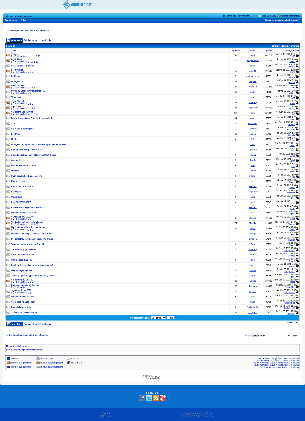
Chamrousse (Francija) (21, 260)
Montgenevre (17, 81)
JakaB (253, 160)
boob (293, 235)
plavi (253, 55)
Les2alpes (16, 192)
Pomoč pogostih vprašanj (238, 16)
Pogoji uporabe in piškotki (198, 413)
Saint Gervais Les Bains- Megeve (26, 176)
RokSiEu (253, 149)
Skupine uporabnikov (290, 16)
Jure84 (252, 71)
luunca (253, 134)
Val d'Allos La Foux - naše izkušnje (27, 222)
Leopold (252, 81)
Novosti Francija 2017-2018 (23, 165)
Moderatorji (22, 346)
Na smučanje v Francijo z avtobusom (28, 227)
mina (252, 302)
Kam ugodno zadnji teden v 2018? (27, 150)
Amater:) (253, 102)
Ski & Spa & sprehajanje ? (23, 129)
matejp (252, 233)
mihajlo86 (291, 193)
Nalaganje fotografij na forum (18, 16)
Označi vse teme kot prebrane (285, 46)
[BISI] (292, 208)
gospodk (291, 82)
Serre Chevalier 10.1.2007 (23, 255)
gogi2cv (291, 135)
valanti (253, 155)
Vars (13, 123)
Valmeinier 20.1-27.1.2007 (23, 217)
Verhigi (292, 266)
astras (292, 103)
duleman (253, 286)
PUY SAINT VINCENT (21, 202)
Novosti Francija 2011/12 (22, 297)
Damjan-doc (252, 108)
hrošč (292, 282)
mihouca (253, 239)
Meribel (14, 139)
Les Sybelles (17, 70)
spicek (253, 118)
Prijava (24, 20)
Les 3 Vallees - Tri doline (22, 66)
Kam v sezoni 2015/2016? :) (24, 186)
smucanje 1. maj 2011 (21, 290)
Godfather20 (253, 307)
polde (252, 66)
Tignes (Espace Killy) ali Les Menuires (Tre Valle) (33, 276)
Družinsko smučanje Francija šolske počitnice (32, 118)
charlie (253, 202)
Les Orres (15, 134)
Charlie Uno (290, 287)
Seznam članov (269, 16)
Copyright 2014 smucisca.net (198, 416)
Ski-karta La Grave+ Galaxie (24, 312)
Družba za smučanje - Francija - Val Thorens (31, 234)
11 (33, 56)
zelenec (291, 67)
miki (253, 165)
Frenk (292, 151)
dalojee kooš (253, 60)
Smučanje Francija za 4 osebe (25, 285)
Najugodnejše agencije (21, 270)
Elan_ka (253, 186)
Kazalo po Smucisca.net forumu (24, 30)
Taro (293, 88)
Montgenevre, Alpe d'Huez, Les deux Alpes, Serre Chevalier (38, 144)
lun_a (252, 265)
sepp (252, 97)
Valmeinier (16, 97)
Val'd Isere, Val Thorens (22, 112)
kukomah (252, 123)
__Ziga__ (291, 93)
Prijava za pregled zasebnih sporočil (281, 20)
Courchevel (16, 197)
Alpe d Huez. (17, 107)
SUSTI (292, 261)
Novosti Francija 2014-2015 (23, 213)
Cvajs (292, 140)
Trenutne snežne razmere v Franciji (27, 244)
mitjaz (292, 177)
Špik (253, 139)
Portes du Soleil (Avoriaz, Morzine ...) (28, 91)
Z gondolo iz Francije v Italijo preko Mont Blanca (33, 155)
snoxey (292, 77)
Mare (252, 254)
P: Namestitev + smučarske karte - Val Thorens (32, 239)
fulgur (252, 260)
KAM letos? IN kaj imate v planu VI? (27, 207)
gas (252, 181)
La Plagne (15, 76)
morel (252, 113)
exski (292, 114)
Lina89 (252, 270)
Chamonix (16, 160)
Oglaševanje (107, 416)
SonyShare (252, 191)
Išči (255, 16)
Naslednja (46, 40)
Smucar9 (252, 129)
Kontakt (107, 413)
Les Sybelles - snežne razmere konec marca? (32, 265)
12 (36, 56)
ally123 (252, 291)
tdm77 (292, 72)
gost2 (292, 172)
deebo (292, 219)
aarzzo (252, 281)
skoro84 (252, 176)
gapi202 (291, 161)
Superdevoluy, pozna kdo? (23, 249)
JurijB (292, 56)
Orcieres (15, 171)
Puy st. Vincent (18, 86)
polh (293, 277)
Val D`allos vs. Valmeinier (23, 302)
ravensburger (252, 76)
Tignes (14, 54)
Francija (45, 30)
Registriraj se (11, 20)
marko (292, 61)
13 (39, 56)
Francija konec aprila (21, 307)
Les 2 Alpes (16, 59)
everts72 (253, 87)
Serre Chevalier (18, 101)
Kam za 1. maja (18, 181)
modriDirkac (290, 303)
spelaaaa (291, 256)
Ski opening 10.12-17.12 (22, 280)
